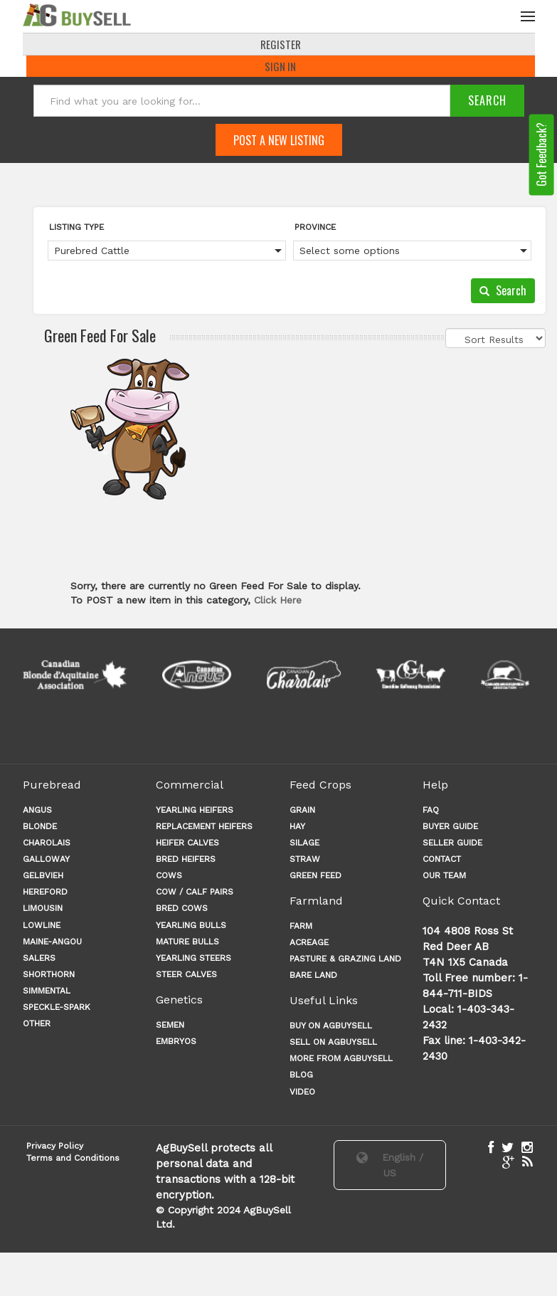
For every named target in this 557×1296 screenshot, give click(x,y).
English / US (389, 1166)
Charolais (46, 844)
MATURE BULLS (187, 943)
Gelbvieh (43, 877)
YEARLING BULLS (191, 927)
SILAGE (304, 844)
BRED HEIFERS (186, 860)
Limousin (43, 910)
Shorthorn (49, 976)
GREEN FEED (315, 877)
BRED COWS (182, 910)
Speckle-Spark (56, 1008)
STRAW (305, 860)
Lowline (41, 927)
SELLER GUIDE (452, 844)
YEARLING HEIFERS (194, 811)
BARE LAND (313, 976)
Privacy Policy (54, 1147)
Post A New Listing (278, 141)
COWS (169, 877)
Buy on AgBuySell (331, 1027)
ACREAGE (309, 944)
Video (302, 1093)
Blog (301, 1076)
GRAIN (302, 811)
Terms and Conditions (73, 1159)
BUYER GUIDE (450, 828)
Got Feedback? (541, 156)
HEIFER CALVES (187, 844)
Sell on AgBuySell (333, 1043)
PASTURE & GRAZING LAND (345, 960)
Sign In (280, 67)
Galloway (46, 860)
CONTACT (442, 860)
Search (502, 291)
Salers (39, 959)
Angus (37, 811)
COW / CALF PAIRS (194, 893)
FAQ (431, 811)
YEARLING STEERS (193, 959)
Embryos (176, 1043)
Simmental (46, 992)
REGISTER (280, 45)
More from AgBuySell (341, 1060)
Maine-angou (52, 943)
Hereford (45, 893)
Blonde (40, 828)
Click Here (278, 601)
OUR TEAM (444, 877)
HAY (297, 828)
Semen (170, 1026)
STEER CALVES (186, 976)
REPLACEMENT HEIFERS (204, 828)
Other (37, 1025)
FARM (301, 927)
